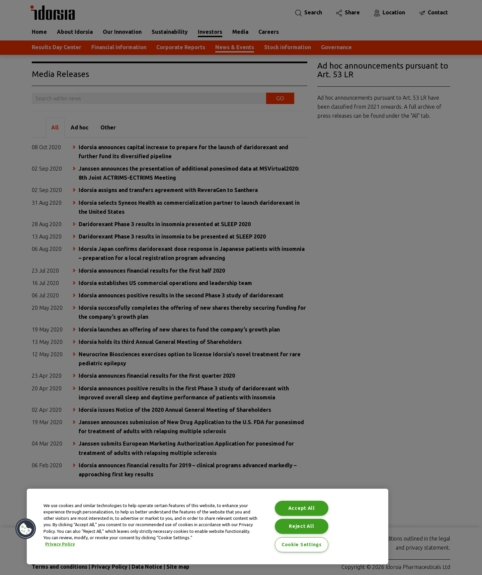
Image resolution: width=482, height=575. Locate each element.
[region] (207, 526)
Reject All (301, 526)
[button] (25, 529)
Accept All (301, 508)
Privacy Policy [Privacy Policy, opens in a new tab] (60, 544)
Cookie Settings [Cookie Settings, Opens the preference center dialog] (302, 544)
